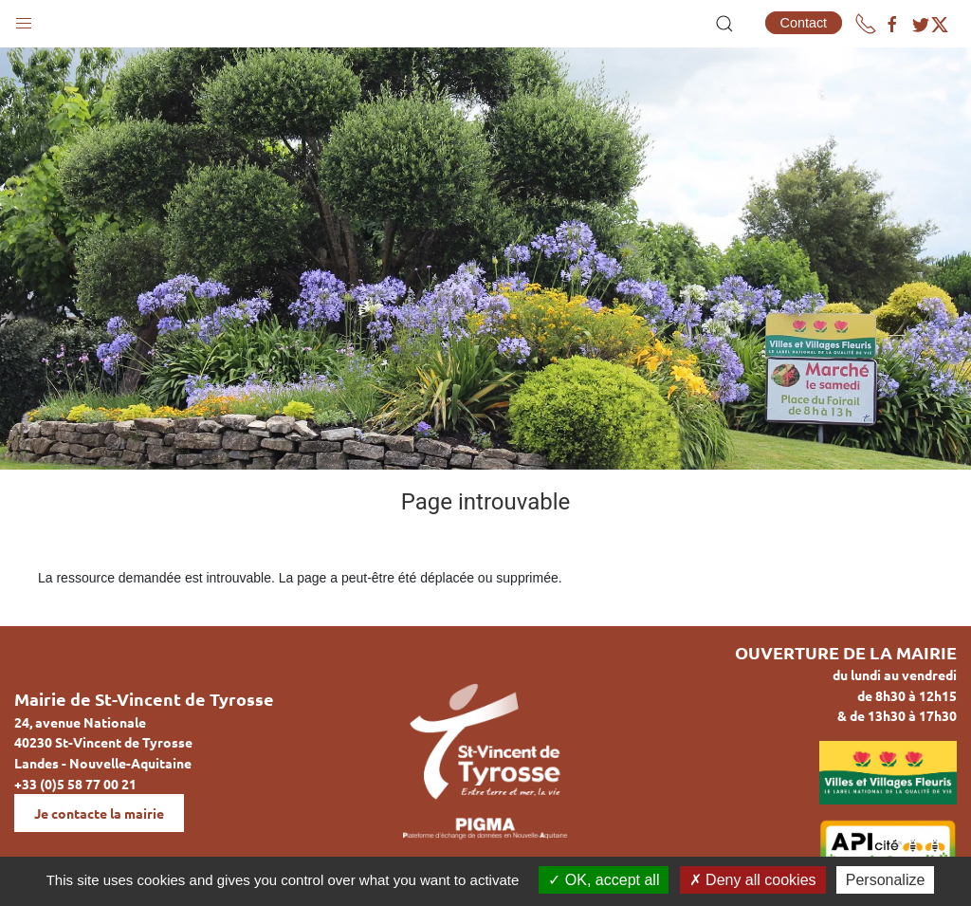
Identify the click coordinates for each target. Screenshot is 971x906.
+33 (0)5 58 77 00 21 (75, 783)
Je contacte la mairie (99, 813)
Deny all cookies (752, 880)
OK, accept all (603, 880)
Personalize (885, 880)
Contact (804, 22)
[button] (23, 19)
